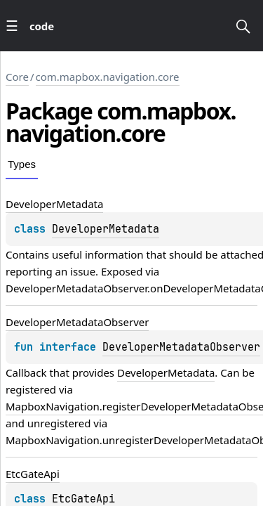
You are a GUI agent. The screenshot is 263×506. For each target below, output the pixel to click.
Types (22, 164)
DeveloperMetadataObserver (181, 347)
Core (17, 77)
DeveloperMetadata (105, 229)
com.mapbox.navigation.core (108, 77)
